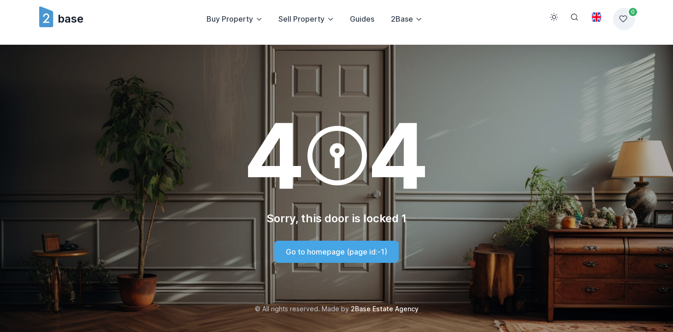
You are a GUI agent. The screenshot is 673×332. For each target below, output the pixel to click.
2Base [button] (402, 19)
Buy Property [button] (230, 19)
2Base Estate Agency (385, 309)
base (60, 18)
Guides (362, 19)
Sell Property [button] (301, 19)
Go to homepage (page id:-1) (336, 251)
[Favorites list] (624, 19)
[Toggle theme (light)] (554, 17)
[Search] (574, 17)
